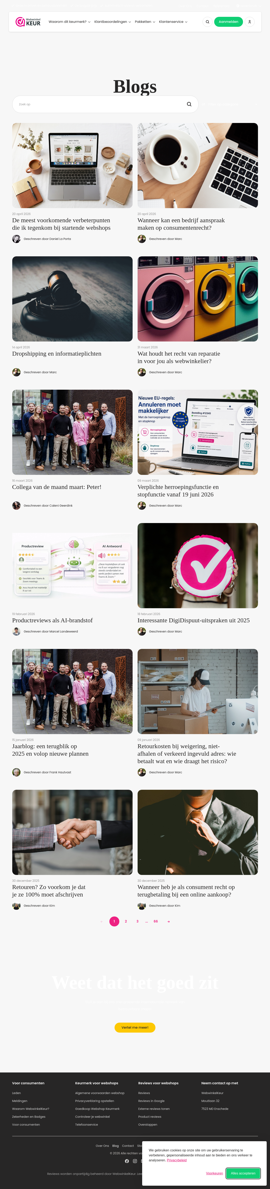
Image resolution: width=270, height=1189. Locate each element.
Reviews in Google (151, 1101)
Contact (203, 6)
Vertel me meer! (135, 1027)
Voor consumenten (26, 1125)
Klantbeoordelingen (112, 21)
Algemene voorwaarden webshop (100, 1093)
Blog (115, 1146)
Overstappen (147, 1125)
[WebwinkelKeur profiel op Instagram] (135, 1161)
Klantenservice (173, 21)
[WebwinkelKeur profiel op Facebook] (127, 1161)
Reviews (144, 1093)
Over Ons (185, 6)
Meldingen (19, 1101)
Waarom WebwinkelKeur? (30, 1109)
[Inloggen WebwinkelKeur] (250, 22)
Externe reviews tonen (154, 1109)
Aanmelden (228, 21)
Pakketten (145, 21)
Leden (16, 1093)
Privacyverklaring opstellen (94, 1101)
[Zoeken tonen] (208, 22)
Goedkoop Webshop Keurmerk (97, 1109)
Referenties (221, 6)
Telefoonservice (86, 1125)
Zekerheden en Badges (28, 1117)
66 (156, 921)
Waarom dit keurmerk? (69, 21)
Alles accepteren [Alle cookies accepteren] (243, 1173)
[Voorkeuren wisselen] (214, 1173)
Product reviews (149, 1117)
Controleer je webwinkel (92, 1117)
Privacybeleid (177, 1160)
